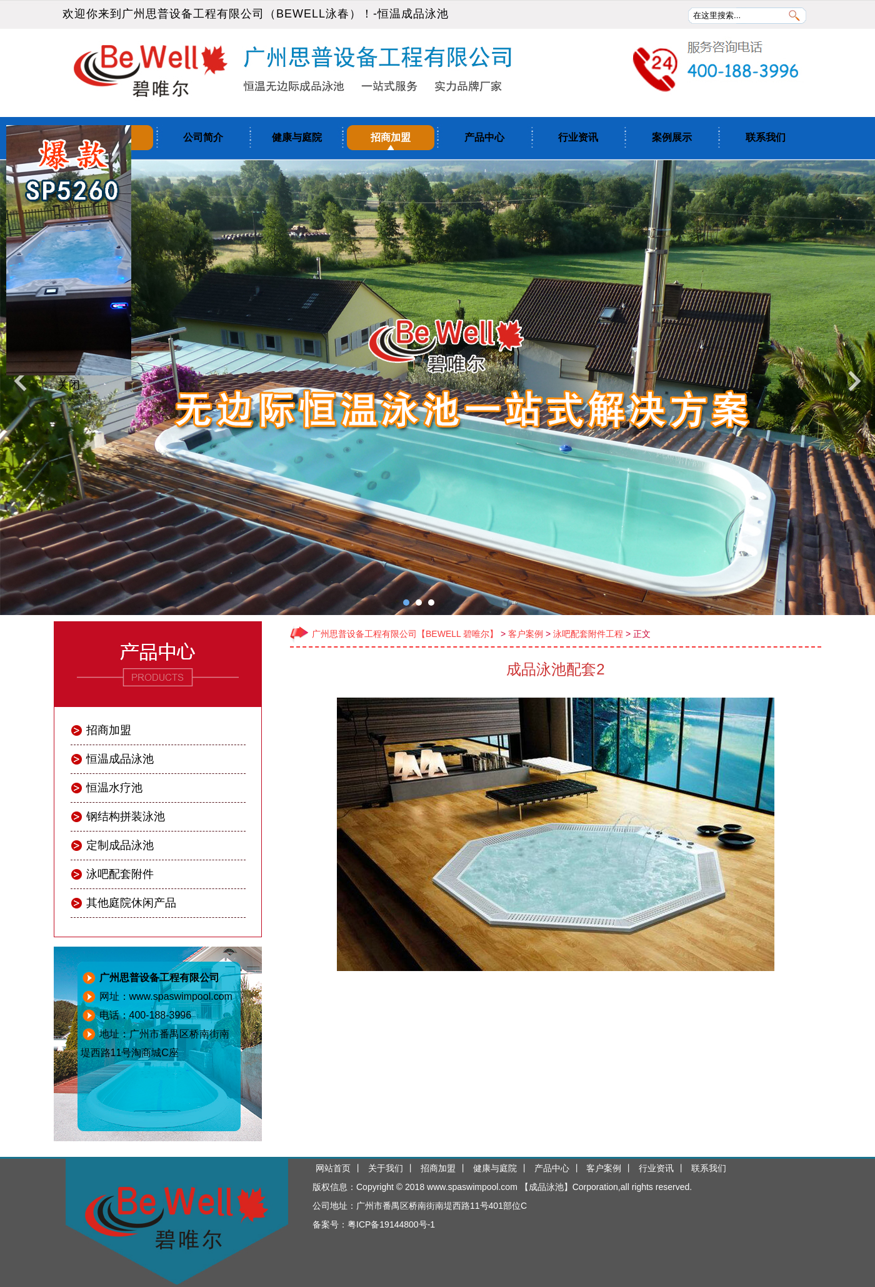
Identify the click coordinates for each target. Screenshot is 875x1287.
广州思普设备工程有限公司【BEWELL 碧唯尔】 (405, 634)
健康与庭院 (297, 137)
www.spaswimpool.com (472, 1187)
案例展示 (672, 137)
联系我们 (766, 137)
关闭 (69, 385)
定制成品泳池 (120, 845)
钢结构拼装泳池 (125, 816)
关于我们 (385, 1168)
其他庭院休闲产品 (131, 903)
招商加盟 (391, 137)
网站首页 (333, 1168)
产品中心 (484, 137)
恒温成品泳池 (413, 14)
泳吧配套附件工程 (588, 634)
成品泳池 (546, 1187)
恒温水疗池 (114, 787)
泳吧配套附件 (120, 874)
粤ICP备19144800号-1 (391, 1224)
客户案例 (525, 634)
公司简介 (203, 137)
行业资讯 (578, 137)
